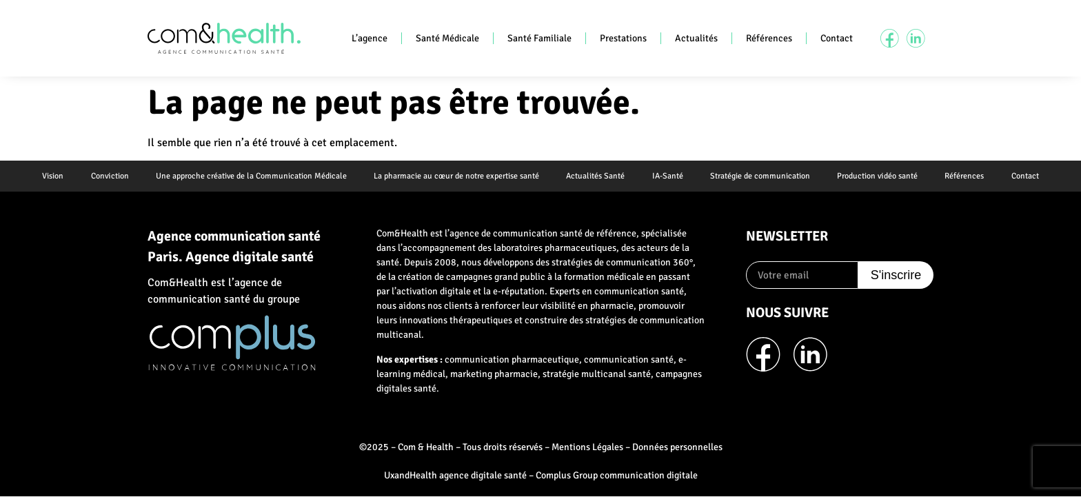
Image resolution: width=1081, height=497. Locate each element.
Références (769, 38)
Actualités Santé (595, 176)
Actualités (696, 38)
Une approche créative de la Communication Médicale (249, 176)
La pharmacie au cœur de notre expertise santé (455, 176)
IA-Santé (667, 176)
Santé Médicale (447, 38)
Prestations (623, 38)
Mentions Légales (587, 448)
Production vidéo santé (878, 176)
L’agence (369, 38)
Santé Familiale (539, 38)
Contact (836, 38)
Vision (50, 176)
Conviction (108, 176)
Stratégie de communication (761, 176)
